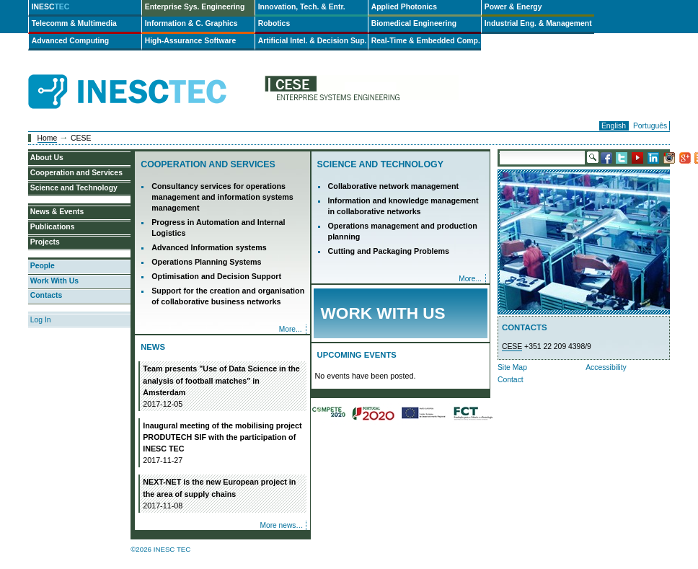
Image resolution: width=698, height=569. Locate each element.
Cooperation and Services (208, 164)
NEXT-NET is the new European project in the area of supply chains (223, 494)
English (613, 126)
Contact (511, 380)
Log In (40, 320)
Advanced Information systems (209, 247)
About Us (46, 158)
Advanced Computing (70, 41)
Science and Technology (380, 164)
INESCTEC (143, 76)
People (42, 266)
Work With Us (54, 281)
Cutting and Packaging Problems (388, 251)
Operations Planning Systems (206, 261)
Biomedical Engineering (413, 23)
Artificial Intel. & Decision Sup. (312, 41)
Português (650, 126)
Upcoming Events (357, 354)
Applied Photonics (404, 7)
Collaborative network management (393, 186)
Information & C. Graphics (191, 23)
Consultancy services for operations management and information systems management (222, 197)
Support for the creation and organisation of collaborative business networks (227, 296)
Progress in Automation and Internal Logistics (218, 227)
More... (290, 329)
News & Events (57, 212)
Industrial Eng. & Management (538, 23)
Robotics (274, 23)
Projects (45, 242)
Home (47, 138)
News (153, 347)
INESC (51, 7)
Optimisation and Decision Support (216, 276)
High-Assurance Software (190, 41)
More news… (281, 525)
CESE (512, 346)
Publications (52, 227)
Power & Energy (513, 7)
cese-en (361, 92)
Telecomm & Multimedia (74, 23)
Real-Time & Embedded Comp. (425, 41)
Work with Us (383, 313)
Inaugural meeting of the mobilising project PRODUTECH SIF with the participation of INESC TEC (223, 444)
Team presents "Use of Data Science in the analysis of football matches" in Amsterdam (223, 387)
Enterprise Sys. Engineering (195, 7)
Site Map (512, 367)
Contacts (46, 295)
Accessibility (606, 367)
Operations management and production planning (402, 231)
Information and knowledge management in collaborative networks (403, 206)
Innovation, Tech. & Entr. (301, 7)
